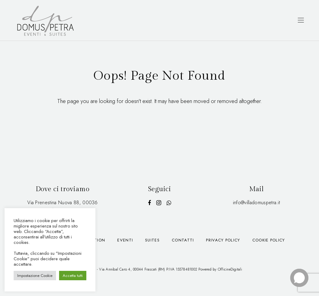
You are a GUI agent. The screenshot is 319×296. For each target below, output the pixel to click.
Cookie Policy (268, 240)
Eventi (125, 240)
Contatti (183, 240)
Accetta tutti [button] (73, 275)
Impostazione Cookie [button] (34, 275)
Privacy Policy (223, 240)
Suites (152, 240)
